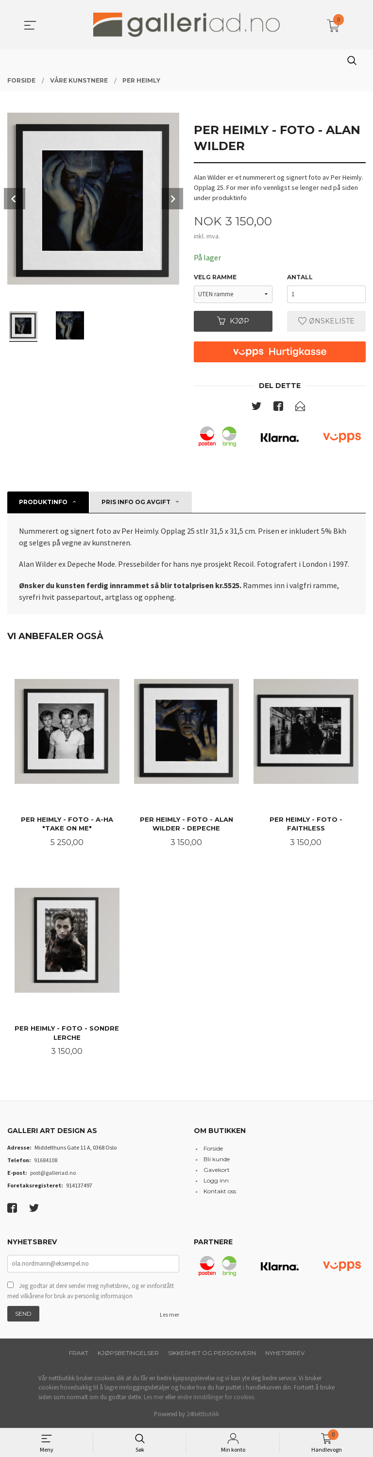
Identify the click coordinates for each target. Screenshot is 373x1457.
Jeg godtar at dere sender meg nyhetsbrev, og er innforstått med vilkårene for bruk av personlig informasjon (90, 1292)
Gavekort (216, 1171)
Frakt (78, 1353)
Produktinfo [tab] (43, 502)
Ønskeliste (326, 321)
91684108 (45, 1161)
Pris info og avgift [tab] (136, 502)
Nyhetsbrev (285, 1353)
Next (172, 198)
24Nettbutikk (202, 1415)
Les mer (169, 1315)
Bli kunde (216, 1160)
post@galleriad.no (53, 1174)
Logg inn (216, 1182)
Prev (14, 198)
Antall (300, 277)
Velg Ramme (215, 277)
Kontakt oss (219, 1192)
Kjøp (233, 321)
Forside (213, 1149)
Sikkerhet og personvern (212, 1353)
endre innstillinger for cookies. (216, 1398)
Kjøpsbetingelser (128, 1353)
